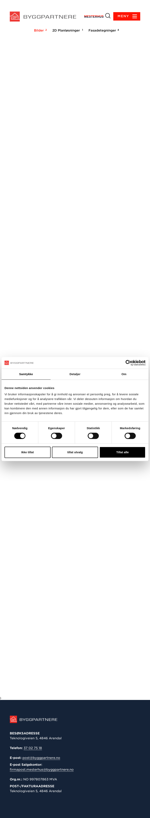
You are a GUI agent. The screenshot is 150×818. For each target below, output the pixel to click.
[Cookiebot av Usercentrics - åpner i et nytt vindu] (128, 363)
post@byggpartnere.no (41, 758)
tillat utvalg (75, 452)
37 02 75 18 (33, 748)
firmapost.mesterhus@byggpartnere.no (42, 769)
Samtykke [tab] (26, 374)
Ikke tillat (27, 452)
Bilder (40, 30)
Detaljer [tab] (75, 374)
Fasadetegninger (103, 30)
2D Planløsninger (67, 30)
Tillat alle (122, 452)
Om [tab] (123, 374)
